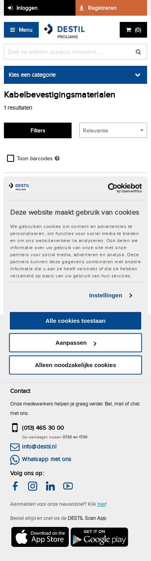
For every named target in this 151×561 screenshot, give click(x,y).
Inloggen (27, 8)
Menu (25, 30)
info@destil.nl (39, 446)
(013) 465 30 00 (43, 427)
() (138, 30)
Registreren (102, 8)
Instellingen (105, 295)
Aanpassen (76, 342)
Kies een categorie (32, 75)
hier (101, 503)
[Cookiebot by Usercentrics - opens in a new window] (108, 188)
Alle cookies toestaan (75, 320)
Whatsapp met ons (46, 459)
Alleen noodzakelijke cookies (75, 365)
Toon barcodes (35, 158)
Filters (38, 130)
